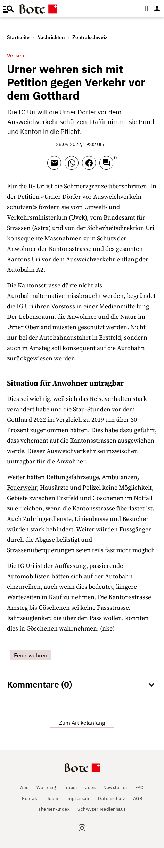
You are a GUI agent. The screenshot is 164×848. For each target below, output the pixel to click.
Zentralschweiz (89, 37)
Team (52, 798)
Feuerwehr (22, 488)
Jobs (90, 788)
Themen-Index (54, 809)
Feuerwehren (30, 655)
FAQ (139, 788)
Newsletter (115, 788)
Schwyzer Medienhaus (101, 809)
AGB (137, 798)
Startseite (18, 37)
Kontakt (30, 798)
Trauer (70, 788)
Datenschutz (111, 798)
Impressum (78, 798)
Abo (24, 788)
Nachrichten (51, 37)
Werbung (46, 788)
